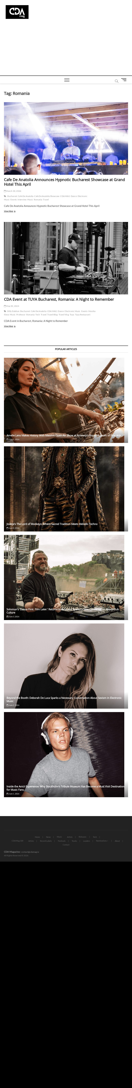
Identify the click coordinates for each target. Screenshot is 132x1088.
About (117, 841)
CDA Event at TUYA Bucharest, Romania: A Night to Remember (59, 299)
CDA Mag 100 (17, 841)
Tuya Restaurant (82, 314)
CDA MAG (65, 196)
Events (13, 199)
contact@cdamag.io (30, 852)
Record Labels (46, 841)
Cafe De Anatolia (25, 196)
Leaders (86, 841)
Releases (82, 837)
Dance (74, 196)
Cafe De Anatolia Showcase (46, 196)
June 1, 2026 (13, 794)
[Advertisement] (66, 50)
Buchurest (25, 311)
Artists (70, 837)
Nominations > (102, 841)
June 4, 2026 (13, 528)
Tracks (74, 841)
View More (13, 211)
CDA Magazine (12, 851)
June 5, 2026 (13, 439)
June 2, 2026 (13, 705)
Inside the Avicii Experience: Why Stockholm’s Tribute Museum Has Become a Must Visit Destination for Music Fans (65, 788)
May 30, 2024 (11, 306)
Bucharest (12, 196)
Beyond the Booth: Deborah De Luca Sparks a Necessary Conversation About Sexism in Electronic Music (64, 699)
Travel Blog (52, 314)
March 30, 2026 (12, 191)
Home (37, 837)
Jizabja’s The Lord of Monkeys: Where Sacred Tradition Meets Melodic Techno (52, 524)
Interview (22, 199)
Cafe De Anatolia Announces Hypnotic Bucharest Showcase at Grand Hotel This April (64, 182)
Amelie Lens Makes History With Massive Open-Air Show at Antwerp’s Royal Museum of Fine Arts (64, 435)
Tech (37, 314)
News (48, 837)
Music (30, 199)
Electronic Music (72, 311)
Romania (38, 199)
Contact (66, 845)
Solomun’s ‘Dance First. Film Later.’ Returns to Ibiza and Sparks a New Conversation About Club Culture (63, 611)
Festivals (61, 841)
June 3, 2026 (13, 616)
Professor (20, 314)
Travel (46, 199)
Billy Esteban (13, 311)
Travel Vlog (64, 314)
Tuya (72, 314)
